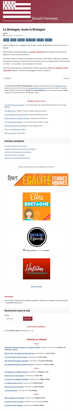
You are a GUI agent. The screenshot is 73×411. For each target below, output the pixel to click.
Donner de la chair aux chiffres (15, 155)
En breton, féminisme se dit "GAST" (16, 146)
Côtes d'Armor (31, 40)
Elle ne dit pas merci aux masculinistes (16, 126)
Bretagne (21, 40)
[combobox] (14, 319)
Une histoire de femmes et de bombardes (18, 152)
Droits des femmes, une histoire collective (17, 118)
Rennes (13, 40)
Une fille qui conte (10, 111)
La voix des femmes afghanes (14, 405)
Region (6, 40)
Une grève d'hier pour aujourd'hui (14, 105)
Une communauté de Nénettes (13, 122)
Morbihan (48, 40)
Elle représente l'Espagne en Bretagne (17, 361)
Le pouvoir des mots (11, 390)
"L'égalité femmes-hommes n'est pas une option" (20, 149)
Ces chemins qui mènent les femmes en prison (19, 364)
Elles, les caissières (10, 133)
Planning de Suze (61, 86)
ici (32, 330)
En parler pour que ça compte (14, 401)
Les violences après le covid (13, 383)
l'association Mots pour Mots (36, 88)
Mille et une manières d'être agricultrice (17, 158)
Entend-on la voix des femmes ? (15, 375)
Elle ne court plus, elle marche (14, 387)
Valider (7, 315)
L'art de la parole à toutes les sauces (16, 357)
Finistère (40, 40)
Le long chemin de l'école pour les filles (16, 114)
